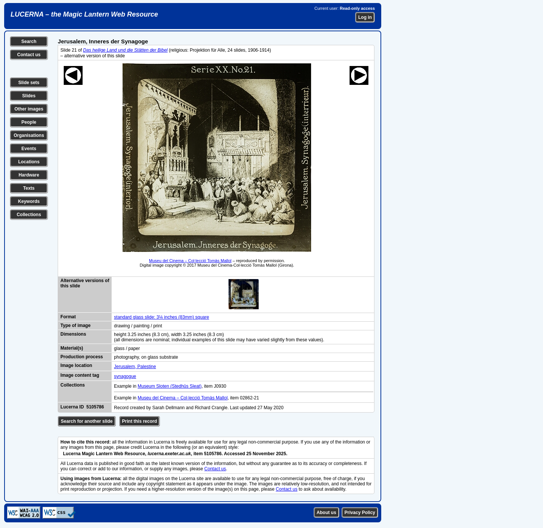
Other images (28, 109)
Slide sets (28, 82)
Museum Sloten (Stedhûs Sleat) (169, 386)
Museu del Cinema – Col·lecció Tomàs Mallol (190, 260)
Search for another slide (86, 421)
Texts (28, 188)
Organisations (29, 135)
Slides (28, 95)
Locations (29, 161)
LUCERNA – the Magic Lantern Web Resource (84, 14)
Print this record (139, 421)
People (28, 122)
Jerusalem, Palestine (135, 366)
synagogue (125, 376)
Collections (29, 214)
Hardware (28, 175)
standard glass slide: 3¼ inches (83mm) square (161, 317)
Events (28, 148)
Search (28, 41)
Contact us (28, 54)
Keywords (29, 201)
